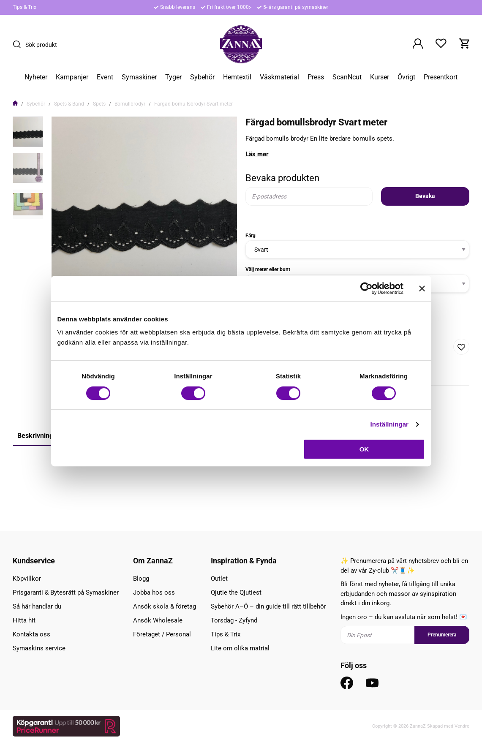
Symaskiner (139, 77)
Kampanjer (72, 77)
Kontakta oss (31, 634)
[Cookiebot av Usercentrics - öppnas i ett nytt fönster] (366, 288)
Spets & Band (69, 104)
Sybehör (202, 77)
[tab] (28, 132)
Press (316, 77)
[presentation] (28, 132)
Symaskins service (39, 648)
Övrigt (406, 77)
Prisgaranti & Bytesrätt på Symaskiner (66, 592)
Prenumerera (442, 635)
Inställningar (389, 424)
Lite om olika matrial (240, 648)
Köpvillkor (27, 578)
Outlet (219, 578)
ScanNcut (347, 77)
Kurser (379, 77)
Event (105, 77)
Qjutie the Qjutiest (236, 592)
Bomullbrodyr (129, 104)
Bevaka (425, 196)
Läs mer (257, 154)
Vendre (462, 726)
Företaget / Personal (162, 634)
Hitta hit (24, 620)
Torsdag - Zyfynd (234, 620)
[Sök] (19, 44)
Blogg (141, 578)
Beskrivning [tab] (35, 436)
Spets (99, 104)
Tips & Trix (24, 7)
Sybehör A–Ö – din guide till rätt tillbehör (268, 606)
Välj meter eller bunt (267, 269)
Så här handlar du (37, 606)
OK (364, 449)
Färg (250, 236)
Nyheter (36, 77)
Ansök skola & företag (164, 606)
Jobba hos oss (154, 592)
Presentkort (440, 77)
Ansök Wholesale (157, 620)
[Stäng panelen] (422, 288)
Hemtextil (237, 77)
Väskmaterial (279, 77)
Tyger (173, 77)
